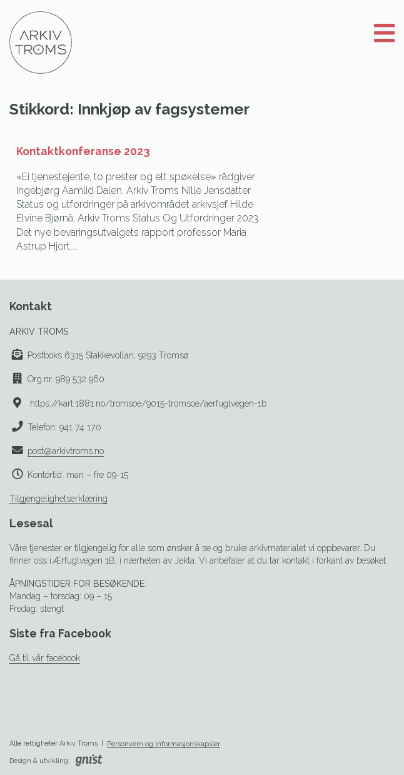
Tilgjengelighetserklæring (58, 499)
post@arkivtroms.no (66, 451)
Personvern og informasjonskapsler (163, 743)
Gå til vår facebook (44, 658)
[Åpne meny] (384, 33)
